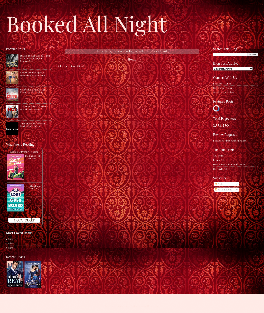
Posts (219, 184)
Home (132, 59)
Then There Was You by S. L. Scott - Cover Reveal (34, 125)
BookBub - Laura (222, 83)
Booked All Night (86, 23)
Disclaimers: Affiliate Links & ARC (230, 164)
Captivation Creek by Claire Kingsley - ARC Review (34, 91)
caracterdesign (130, 306)
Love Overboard (33, 185)
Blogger (155, 306)
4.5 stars (10, 243)
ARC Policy (218, 155)
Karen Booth (31, 158)
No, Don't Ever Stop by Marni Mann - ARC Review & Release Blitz (35, 58)
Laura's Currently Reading (24, 151)
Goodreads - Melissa (223, 92)
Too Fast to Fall (32, 155)
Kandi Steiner (32, 189)
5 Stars (9, 247)
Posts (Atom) (77, 66)
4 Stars (9, 238)
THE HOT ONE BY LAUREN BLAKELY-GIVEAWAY (34, 107)
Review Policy (220, 160)
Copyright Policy (221, 168)
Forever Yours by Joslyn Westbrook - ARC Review (32, 74)
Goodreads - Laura (222, 87)
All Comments (223, 189)
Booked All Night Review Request (229, 140)
